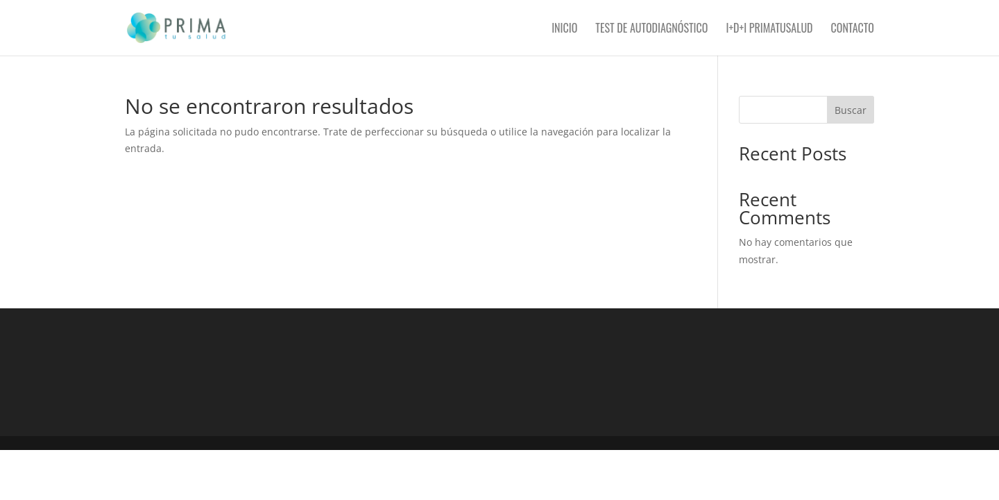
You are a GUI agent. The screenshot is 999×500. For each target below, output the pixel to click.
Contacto (852, 29)
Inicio (564, 29)
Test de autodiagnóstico (651, 29)
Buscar (850, 110)
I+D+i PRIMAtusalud (769, 29)
